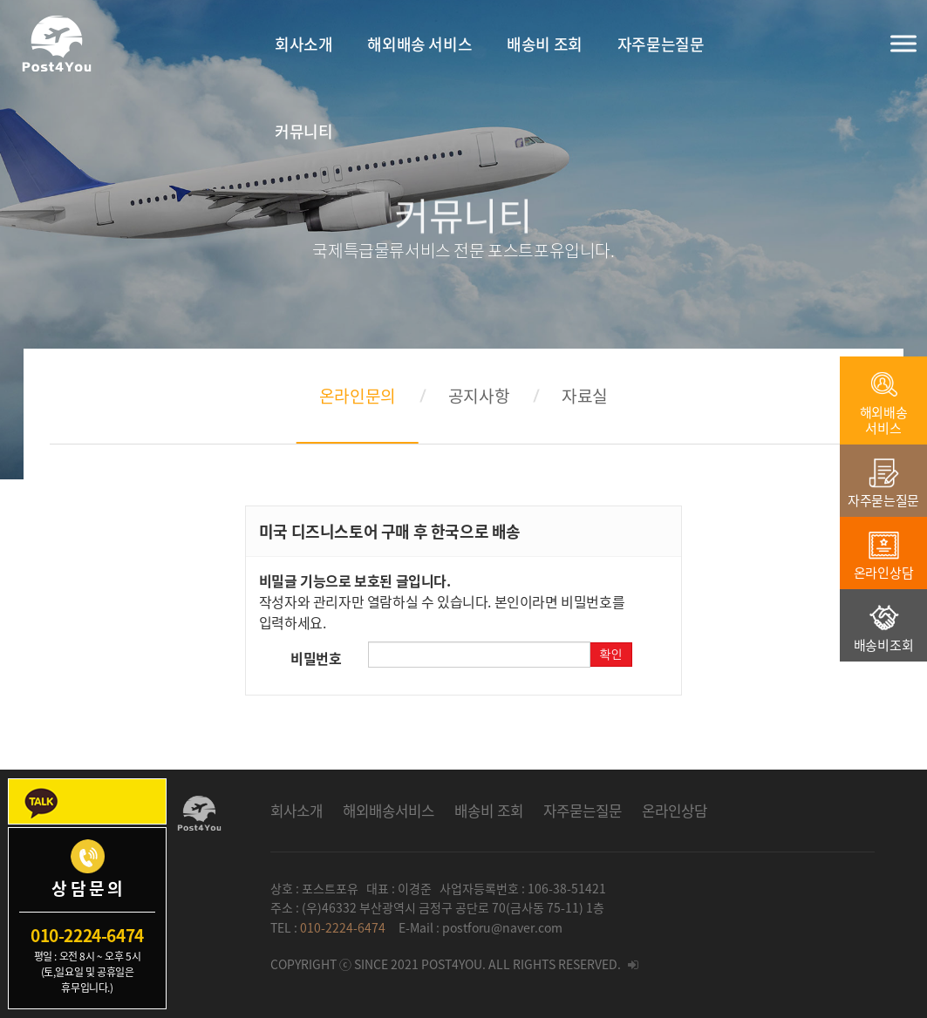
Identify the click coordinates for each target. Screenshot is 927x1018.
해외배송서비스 (388, 810)
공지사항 (478, 395)
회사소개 (296, 810)
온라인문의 (357, 395)
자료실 (585, 395)
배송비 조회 (488, 810)
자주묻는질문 (582, 810)
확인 (610, 654)
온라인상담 (674, 810)
